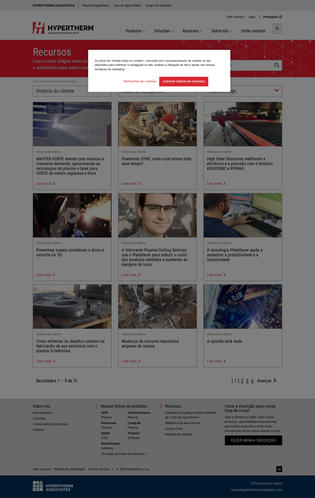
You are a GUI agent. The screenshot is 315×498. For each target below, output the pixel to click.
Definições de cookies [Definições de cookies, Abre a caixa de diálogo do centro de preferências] (140, 81)
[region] (159, 71)
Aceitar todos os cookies (184, 81)
